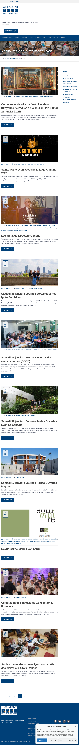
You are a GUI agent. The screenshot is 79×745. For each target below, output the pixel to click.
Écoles (17, 37)
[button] (76, 726)
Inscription (9, 30)
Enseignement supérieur (25, 228)
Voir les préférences (67, 740)
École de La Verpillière (40, 96)
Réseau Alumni (32, 726)
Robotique (66, 102)
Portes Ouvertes (36, 288)
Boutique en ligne (32, 721)
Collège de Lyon (21, 164)
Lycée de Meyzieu (6, 230)
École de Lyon (31, 164)
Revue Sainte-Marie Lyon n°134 (20, 548)
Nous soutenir (61, 37)
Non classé (66, 97)
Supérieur (38, 37)
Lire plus (6, 124)
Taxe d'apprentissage (33, 723)
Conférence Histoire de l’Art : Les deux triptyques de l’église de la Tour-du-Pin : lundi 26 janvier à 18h (29, 108)
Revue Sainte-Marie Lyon (19, 230)
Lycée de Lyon (40, 164)
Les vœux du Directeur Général (20, 235)
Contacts (52, 37)
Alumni (45, 37)
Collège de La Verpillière (24, 96)
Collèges (24, 37)
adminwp (8, 96)
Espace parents (15, 1)
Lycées (31, 37)
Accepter (42, 740)
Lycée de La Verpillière (40, 228)
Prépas (3, 352)
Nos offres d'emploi (33, 728)
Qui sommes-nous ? (7, 37)
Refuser (53, 740)
